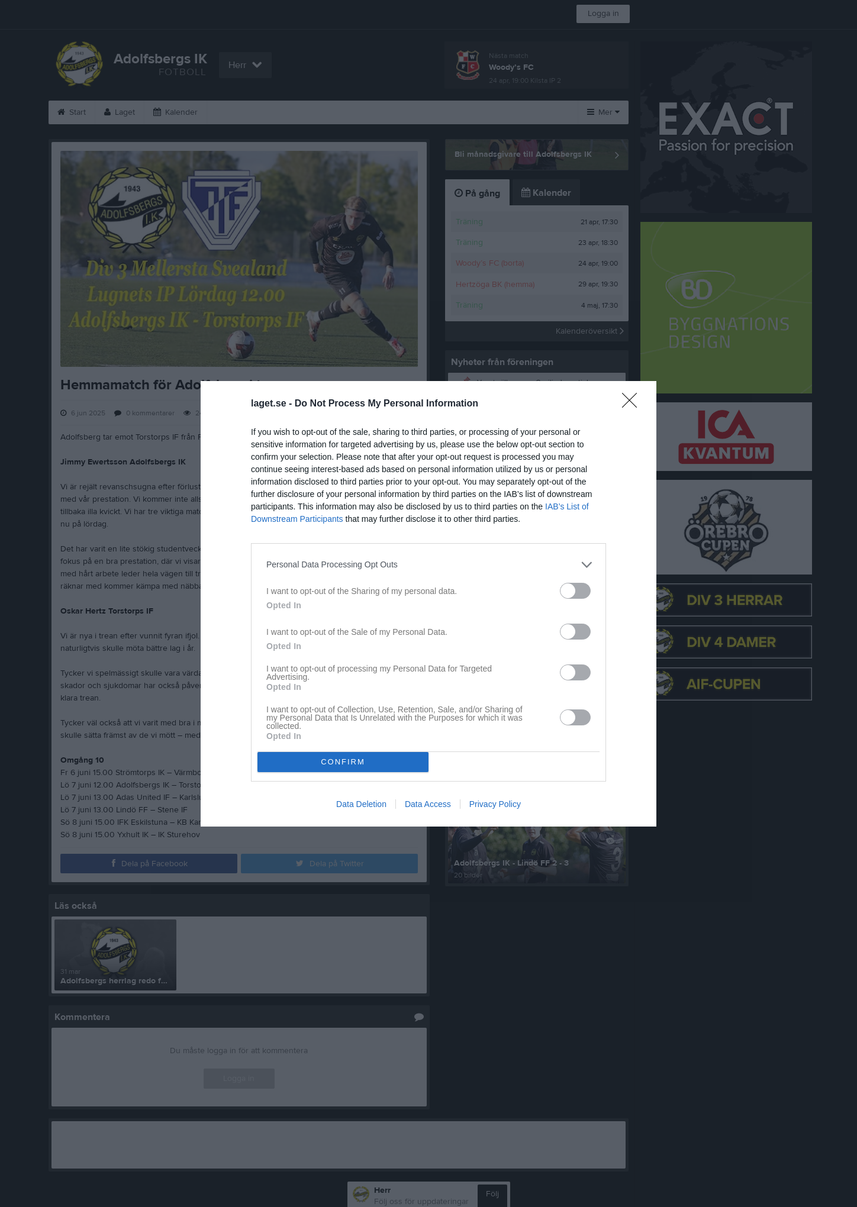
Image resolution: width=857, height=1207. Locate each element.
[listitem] (428, 565)
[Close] (633, 404)
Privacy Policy (495, 804)
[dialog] (428, 604)
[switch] (575, 591)
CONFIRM (343, 761)
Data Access (428, 804)
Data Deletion (361, 804)
